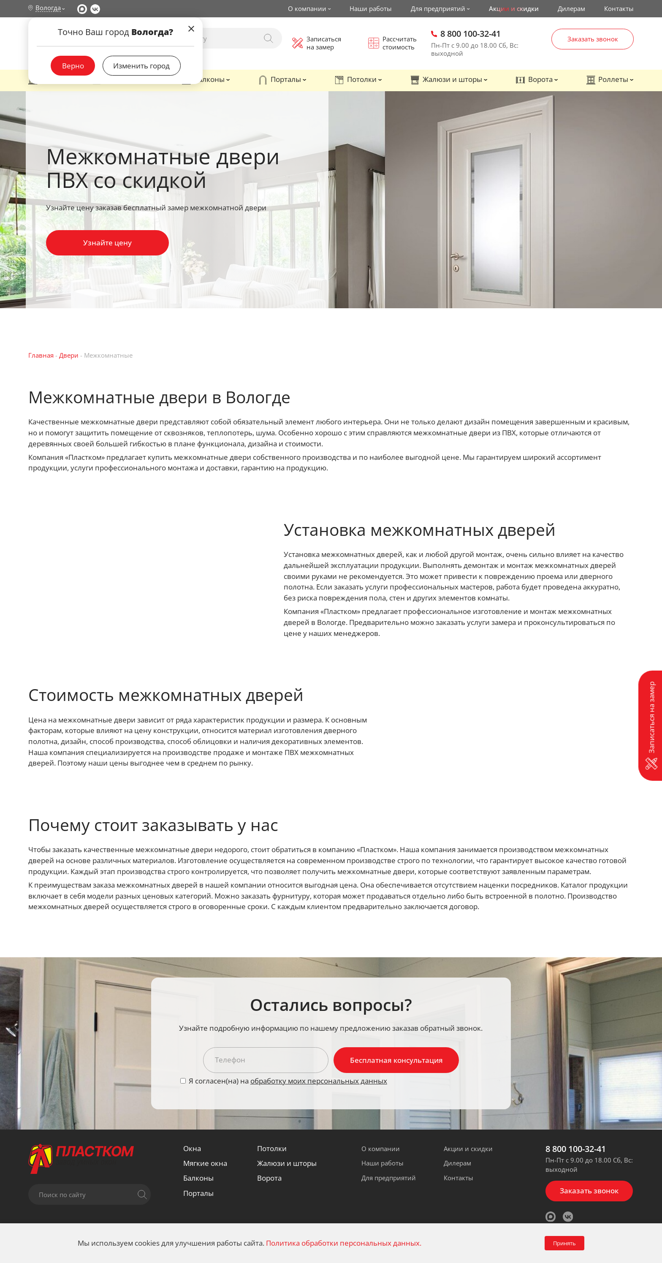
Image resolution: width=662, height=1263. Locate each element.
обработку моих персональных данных (318, 1081)
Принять (564, 1243)
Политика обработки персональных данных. (343, 1243)
